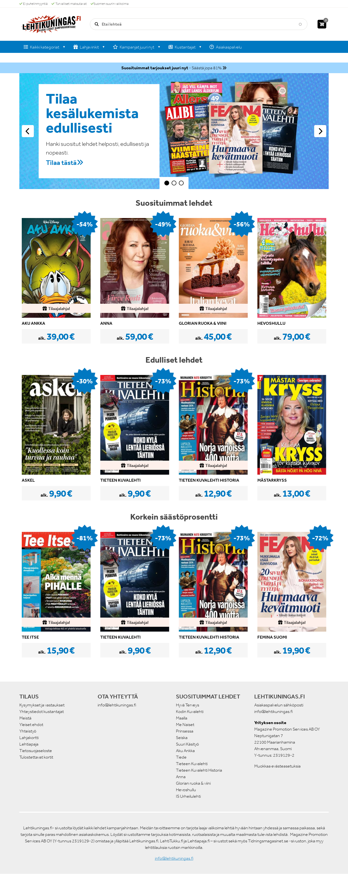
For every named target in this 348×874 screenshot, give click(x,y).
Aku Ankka (185, 750)
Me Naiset (185, 724)
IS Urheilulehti (188, 796)
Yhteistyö (27, 731)
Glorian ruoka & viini (193, 783)
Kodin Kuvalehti (189, 711)
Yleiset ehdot (31, 724)
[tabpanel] (174, 131)
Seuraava (320, 131)
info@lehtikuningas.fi (117, 705)
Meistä (25, 718)
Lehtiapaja (28, 744)
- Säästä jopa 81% (171, 67)
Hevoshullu (186, 789)
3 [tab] (181, 183)
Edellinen (28, 131)
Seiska (182, 737)
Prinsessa (184, 731)
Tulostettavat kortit (36, 757)
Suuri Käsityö (187, 744)
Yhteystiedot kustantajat (41, 711)
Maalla (181, 718)
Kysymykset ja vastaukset (42, 705)
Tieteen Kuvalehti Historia (199, 770)
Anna (181, 776)
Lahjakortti (29, 737)
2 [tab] (174, 183)
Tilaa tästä (61, 162)
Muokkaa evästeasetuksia (277, 766)
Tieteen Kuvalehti (192, 763)
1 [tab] (166, 183)
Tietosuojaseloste (35, 750)
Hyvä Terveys (187, 705)
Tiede (181, 757)
